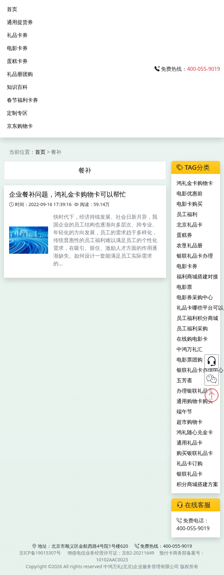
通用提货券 (20, 22)
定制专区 (17, 112)
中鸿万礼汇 (190, 349)
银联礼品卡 (190, 473)
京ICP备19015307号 (40, 553)
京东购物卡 (20, 125)
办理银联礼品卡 (195, 390)
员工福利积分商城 (197, 318)
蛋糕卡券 (17, 61)
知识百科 (17, 87)
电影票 (184, 286)
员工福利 (187, 214)
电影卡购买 (190, 203)
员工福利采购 (192, 328)
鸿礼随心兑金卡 (195, 432)
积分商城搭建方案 (197, 484)
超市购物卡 (190, 421)
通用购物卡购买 (195, 401)
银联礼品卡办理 (195, 255)
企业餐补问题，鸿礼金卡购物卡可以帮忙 (67, 194)
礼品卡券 (17, 35)
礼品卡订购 (190, 463)
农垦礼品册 (190, 245)
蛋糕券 (184, 235)
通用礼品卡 (190, 442)
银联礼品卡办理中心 (200, 369)
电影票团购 (190, 359)
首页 (12, 9)
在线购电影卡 (192, 338)
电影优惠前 (190, 193)
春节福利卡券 (22, 100)
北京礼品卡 (190, 224)
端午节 (184, 411)
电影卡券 (17, 48)
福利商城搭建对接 (197, 276)
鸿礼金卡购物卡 (195, 183)
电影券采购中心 (195, 297)
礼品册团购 (20, 74)
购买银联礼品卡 (195, 453)
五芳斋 (184, 380)
